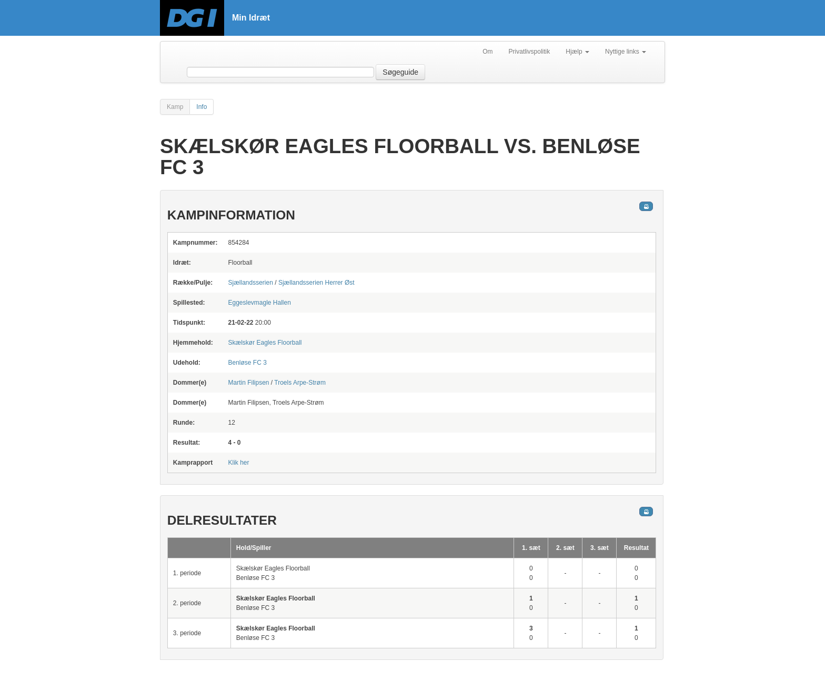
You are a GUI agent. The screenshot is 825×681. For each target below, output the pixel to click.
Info (201, 107)
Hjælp (577, 51)
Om (487, 51)
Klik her (238, 462)
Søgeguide (400, 72)
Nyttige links (625, 51)
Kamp (175, 107)
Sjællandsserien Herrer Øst (316, 282)
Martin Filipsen (248, 382)
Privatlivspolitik (529, 51)
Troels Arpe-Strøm (300, 382)
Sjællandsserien (250, 282)
